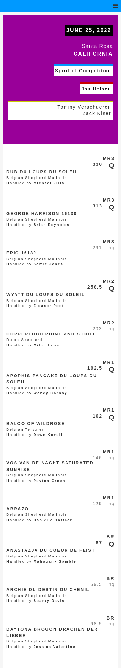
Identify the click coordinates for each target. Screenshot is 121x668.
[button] (115, 6)
